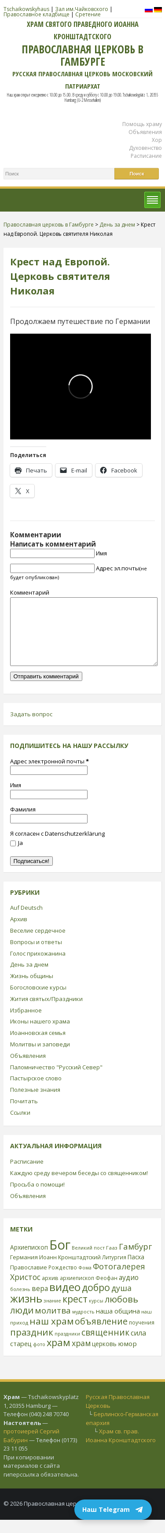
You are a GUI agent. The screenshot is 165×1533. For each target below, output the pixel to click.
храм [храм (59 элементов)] (81, 1356)
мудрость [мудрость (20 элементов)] (83, 1325)
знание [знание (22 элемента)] (52, 1313)
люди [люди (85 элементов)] (21, 1323)
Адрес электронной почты (49, 774)
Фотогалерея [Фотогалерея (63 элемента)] (119, 1279)
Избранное (26, 1023)
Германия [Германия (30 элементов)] (24, 1270)
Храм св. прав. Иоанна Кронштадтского (121, 1448)
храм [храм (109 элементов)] (58, 1355)
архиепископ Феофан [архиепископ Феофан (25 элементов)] (88, 1291)
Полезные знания (35, 1103)
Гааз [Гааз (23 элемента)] (111, 1261)
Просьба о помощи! (37, 1198)
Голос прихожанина (38, 967)
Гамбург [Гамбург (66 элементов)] (135, 1259)
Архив (18, 932)
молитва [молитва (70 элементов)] (53, 1323)
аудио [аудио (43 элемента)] (129, 1290)
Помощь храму (142, 124)
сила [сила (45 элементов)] (138, 1346)
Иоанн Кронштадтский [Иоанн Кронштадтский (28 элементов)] (70, 1270)
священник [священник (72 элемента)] (105, 1345)
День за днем (29, 978)
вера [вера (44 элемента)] (40, 1301)
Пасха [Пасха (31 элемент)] (136, 1270)
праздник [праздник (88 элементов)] (31, 1345)
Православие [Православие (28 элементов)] (28, 1280)
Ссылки (20, 1126)
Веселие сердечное (38, 944)
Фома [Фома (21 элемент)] (85, 1280)
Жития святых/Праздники (46, 1012)
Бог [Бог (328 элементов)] (59, 1258)
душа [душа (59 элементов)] (121, 1301)
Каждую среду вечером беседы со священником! (79, 1186)
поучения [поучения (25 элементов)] (141, 1336)
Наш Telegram (113, 1509)
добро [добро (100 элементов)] (96, 1300)
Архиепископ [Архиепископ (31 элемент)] (29, 1260)
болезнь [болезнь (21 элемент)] (20, 1302)
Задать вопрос (31, 727)
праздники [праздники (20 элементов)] (67, 1347)
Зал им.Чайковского (81, 9)
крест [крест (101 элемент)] (75, 1312)
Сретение (88, 14)
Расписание (146, 156)
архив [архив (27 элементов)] (50, 1291)
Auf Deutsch (26, 921)
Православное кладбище (37, 14)
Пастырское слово (36, 1091)
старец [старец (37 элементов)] (21, 1356)
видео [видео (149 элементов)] (65, 1300)
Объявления (145, 132)
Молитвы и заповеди (40, 1057)
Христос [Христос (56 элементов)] (25, 1290)
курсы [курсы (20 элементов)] (96, 1314)
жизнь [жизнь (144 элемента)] (26, 1312)
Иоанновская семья (38, 1046)
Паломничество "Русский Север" (56, 1080)
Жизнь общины (31, 989)
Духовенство (145, 148)
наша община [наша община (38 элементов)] (118, 1324)
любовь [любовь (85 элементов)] (121, 1312)
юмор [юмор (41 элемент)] (127, 1356)
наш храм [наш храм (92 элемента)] (51, 1334)
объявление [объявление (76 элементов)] (101, 1334)
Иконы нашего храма (40, 1034)
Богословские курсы (38, 1001)
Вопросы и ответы (36, 955)
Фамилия (23, 822)
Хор (157, 140)
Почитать (24, 1114)
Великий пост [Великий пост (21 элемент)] (88, 1261)
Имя (101, 553)
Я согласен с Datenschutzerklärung (57, 847)
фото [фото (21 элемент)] (39, 1357)
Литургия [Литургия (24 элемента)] (114, 1270)
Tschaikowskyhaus (26, 9)
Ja (16, 856)
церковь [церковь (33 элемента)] (104, 1357)
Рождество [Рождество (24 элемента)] (62, 1280)
